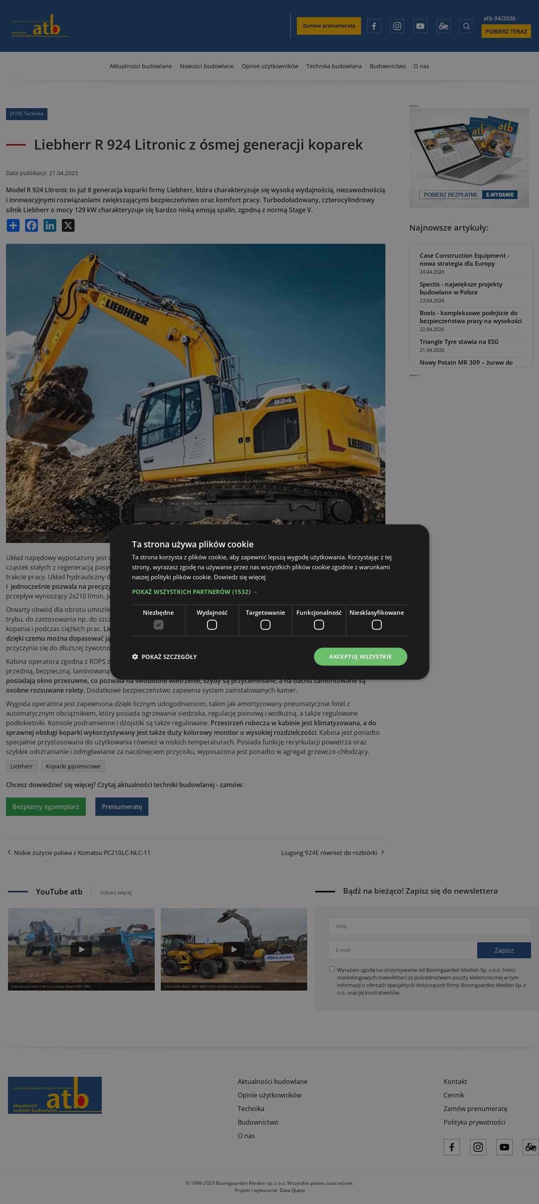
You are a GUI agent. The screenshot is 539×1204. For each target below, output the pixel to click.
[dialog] (269, 602)
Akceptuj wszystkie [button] (360, 656)
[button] (269, 591)
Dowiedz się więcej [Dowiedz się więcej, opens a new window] (240, 576)
